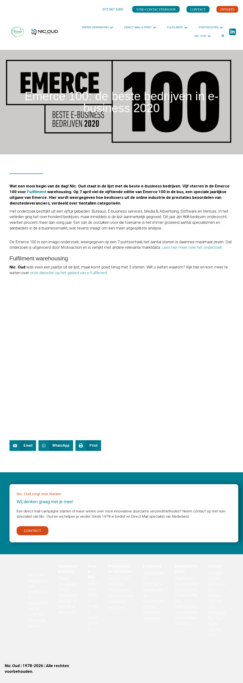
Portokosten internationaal (120, 594)
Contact (215, 574)
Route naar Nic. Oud (215, 631)
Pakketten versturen (117, 605)
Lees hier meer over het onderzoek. (192, 247)
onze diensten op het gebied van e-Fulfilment (68, 272)
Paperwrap (67, 596)
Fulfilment (36, 191)
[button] (111, 27)
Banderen (66, 613)
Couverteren (93, 624)
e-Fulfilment (153, 574)
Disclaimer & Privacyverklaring (186, 597)
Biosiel (64, 591)
